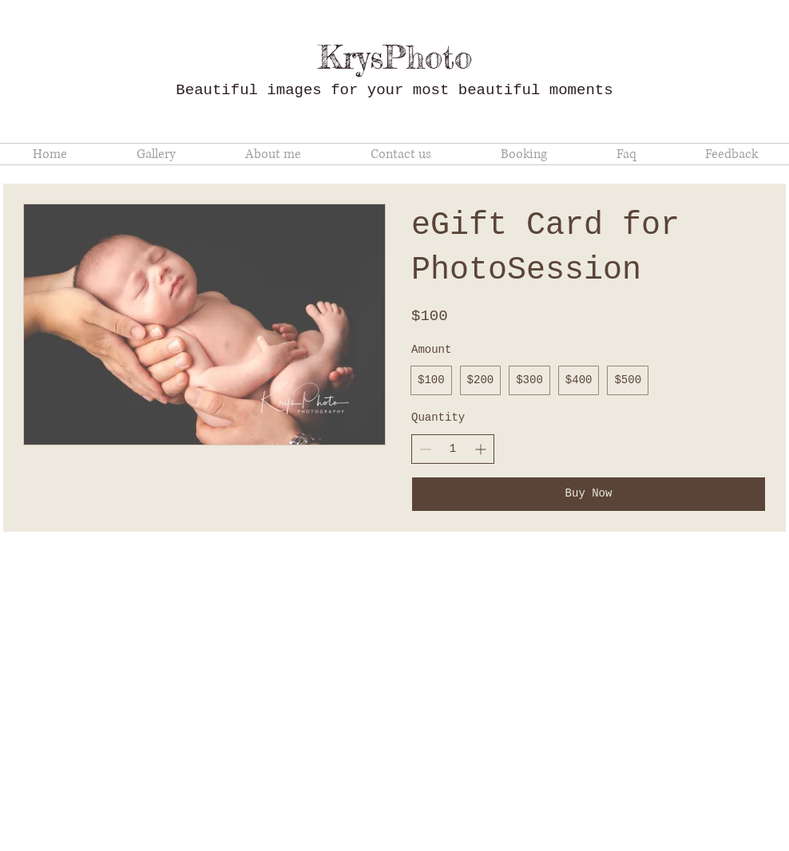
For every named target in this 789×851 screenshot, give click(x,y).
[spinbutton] (453, 449)
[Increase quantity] (480, 449)
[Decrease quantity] (425, 449)
